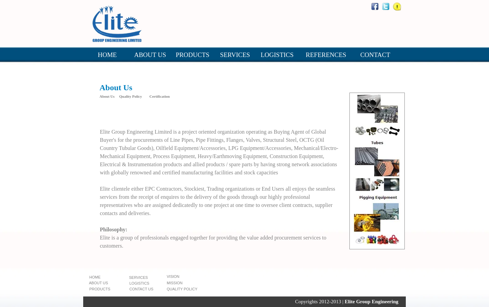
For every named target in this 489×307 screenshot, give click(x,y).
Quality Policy (130, 96)
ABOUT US (150, 54)
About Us (106, 96)
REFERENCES (326, 54)
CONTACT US (141, 289)
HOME (107, 54)
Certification (159, 96)
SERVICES (235, 54)
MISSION (174, 283)
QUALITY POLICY (182, 289)
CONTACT (375, 54)
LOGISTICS (276, 54)
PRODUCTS (192, 54)
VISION (173, 276)
